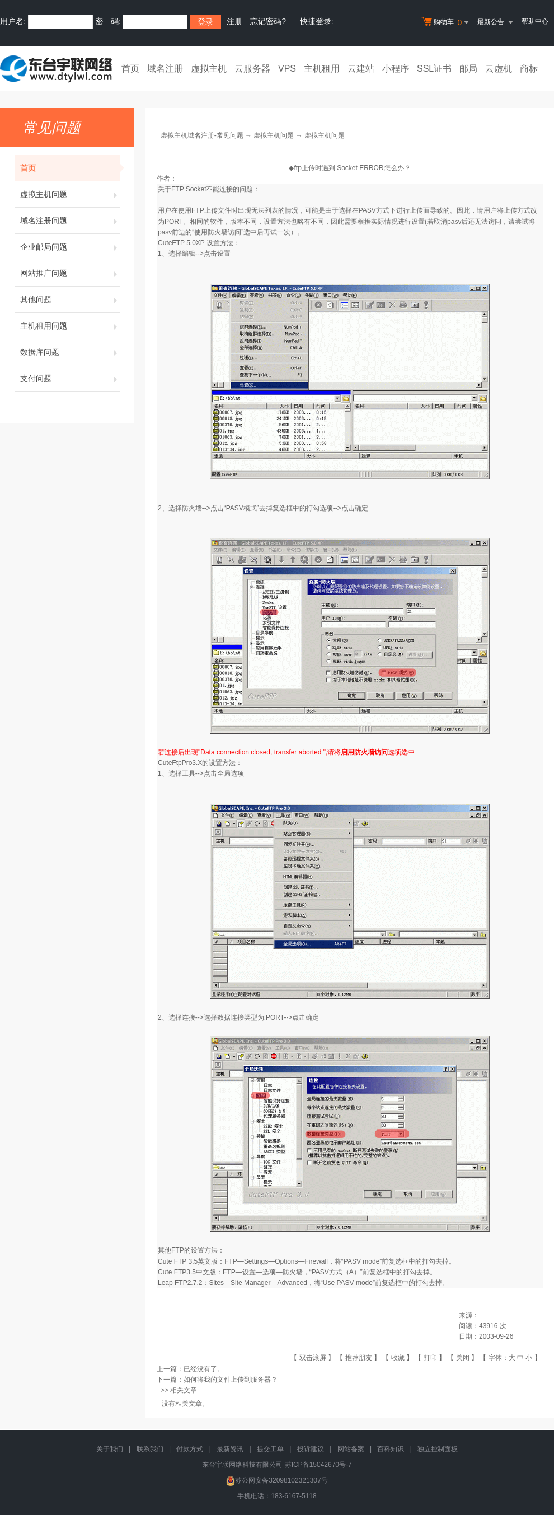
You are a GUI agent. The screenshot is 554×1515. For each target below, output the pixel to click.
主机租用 (322, 68)
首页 (130, 68)
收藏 (398, 1358)
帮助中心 (535, 21)
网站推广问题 (70, 273)
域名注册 (165, 68)
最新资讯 (230, 1449)
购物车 (446, 22)
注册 (234, 21)
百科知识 (390, 1449)
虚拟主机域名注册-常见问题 (202, 135)
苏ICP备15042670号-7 (318, 1465)
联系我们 (150, 1449)
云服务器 (252, 68)
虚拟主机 (209, 68)
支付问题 (70, 378)
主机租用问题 (70, 325)
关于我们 (109, 1449)
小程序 (395, 68)
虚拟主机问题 (70, 194)
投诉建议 (310, 1449)
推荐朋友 (358, 1358)
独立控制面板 (437, 1449)
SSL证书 (434, 68)
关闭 (463, 1358)
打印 (430, 1358)
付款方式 (189, 1449)
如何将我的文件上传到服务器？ (231, 1379)
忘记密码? (268, 21)
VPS (287, 68)
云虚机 (498, 68)
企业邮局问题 (70, 246)
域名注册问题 (70, 220)
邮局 (468, 68)
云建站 (361, 68)
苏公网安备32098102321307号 (276, 1480)
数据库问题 (70, 352)
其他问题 (70, 299)
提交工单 (270, 1449)
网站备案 (350, 1449)
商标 (529, 68)
